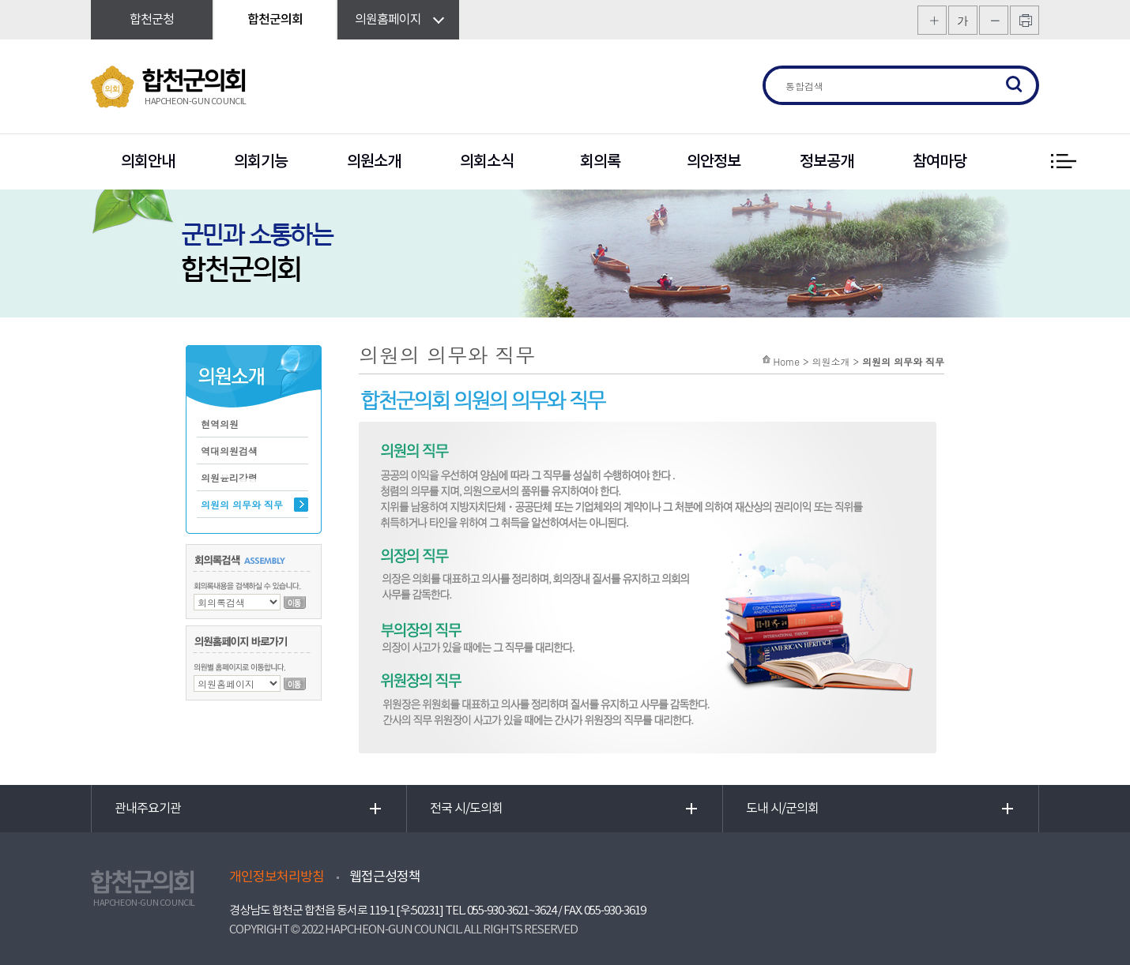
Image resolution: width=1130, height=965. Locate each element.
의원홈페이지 (388, 20)
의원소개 (374, 161)
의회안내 (148, 161)
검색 (1014, 85)
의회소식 (487, 161)
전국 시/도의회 (466, 809)
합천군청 (152, 20)
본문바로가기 (0, 0)
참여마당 (939, 161)
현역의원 (220, 423)
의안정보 (713, 161)
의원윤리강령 (229, 477)
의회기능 (261, 161)
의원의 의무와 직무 (242, 504)
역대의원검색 (229, 450)
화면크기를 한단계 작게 (993, 20)
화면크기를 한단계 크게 (932, 20)
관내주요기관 (148, 809)
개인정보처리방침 (276, 877)
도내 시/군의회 (782, 809)
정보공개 (826, 161)
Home (786, 361)
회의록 (600, 161)
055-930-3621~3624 (511, 911)
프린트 (1024, 20)
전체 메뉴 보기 (1063, 162)
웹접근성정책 (384, 877)
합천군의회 (275, 20)
